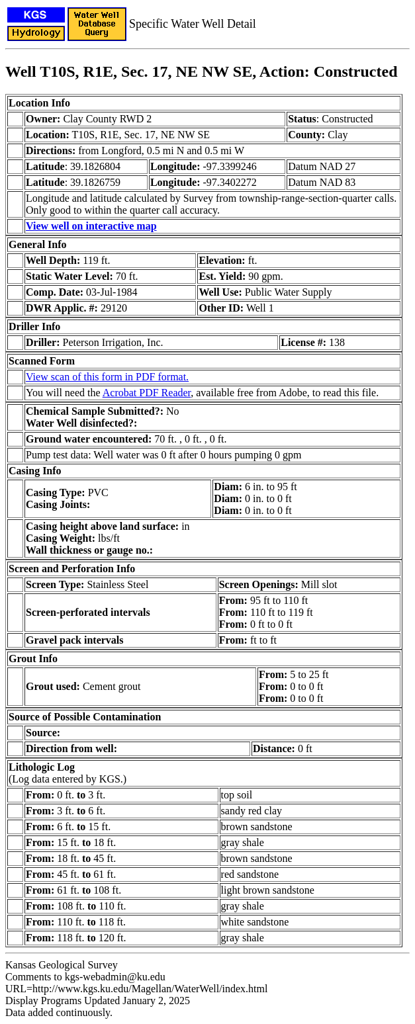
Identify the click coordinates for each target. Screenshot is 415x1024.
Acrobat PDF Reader (147, 392)
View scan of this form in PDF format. (107, 376)
